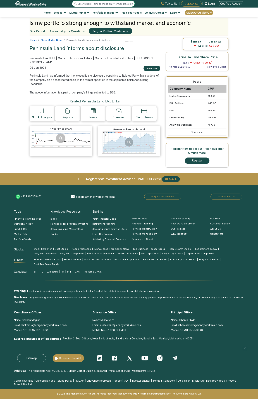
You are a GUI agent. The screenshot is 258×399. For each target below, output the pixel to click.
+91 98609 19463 (115, 330)
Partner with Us (226, 196)
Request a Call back (162, 196)
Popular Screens (81, 248)
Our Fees (215, 218)
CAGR (78, 271)
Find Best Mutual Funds (47, 259)
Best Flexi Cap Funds (155, 259)
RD (62, 271)
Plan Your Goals (131, 12)
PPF (69, 271)
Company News (120, 248)
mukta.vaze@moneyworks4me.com (121, 325)
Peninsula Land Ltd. (43, 58)
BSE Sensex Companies (100, 253)
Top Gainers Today (206, 248)
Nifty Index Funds (209, 259)
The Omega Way (180, 218)
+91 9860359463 (31, 196)
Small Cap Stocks (128, 253)
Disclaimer (184, 380)
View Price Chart (216, 66)
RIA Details (170, 179)
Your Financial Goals (104, 218)
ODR (126, 380)
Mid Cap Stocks (150, 253)
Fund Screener (72, 259)
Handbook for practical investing (70, 223)
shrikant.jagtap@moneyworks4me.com (44, 325)
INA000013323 (149, 179)
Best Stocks (61, 248)
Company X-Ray (23, 223)
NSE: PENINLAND (41, 62)
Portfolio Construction (144, 228)
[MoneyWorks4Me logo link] (31, 3)
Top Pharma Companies (200, 253)
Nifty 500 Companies (72, 253)
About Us (215, 228)
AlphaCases (101, 248)
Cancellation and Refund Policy (53, 380)
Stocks (60, 12)
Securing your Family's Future (109, 228)
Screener (119, 113)
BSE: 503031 (144, 58)
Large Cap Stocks (172, 253)
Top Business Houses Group (149, 248)
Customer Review (220, 223)
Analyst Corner (156, 12)
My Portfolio (21, 234)
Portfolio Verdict (23, 239)
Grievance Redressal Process (104, 380)
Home (47, 12)
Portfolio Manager (105, 12)
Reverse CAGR (93, 271)
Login (210, 3)
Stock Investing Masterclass (67, 228)
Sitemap (31, 358)
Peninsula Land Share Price (197, 57)
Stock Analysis (42, 113)
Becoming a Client (142, 239)
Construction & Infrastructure (114, 58)
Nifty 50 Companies (45, 253)
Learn (175, 12)
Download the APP (70, 358)
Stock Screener (43, 248)
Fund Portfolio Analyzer (97, 259)
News (93, 113)
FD (42, 271)
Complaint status (23, 380)
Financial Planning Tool (27, 218)
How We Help (139, 218)
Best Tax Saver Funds (46, 264)
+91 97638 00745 (38, 330)
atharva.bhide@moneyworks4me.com (200, 325)
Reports (68, 113)
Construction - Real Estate (75, 58)
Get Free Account (231, 3)
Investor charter (141, 380)
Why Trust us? (179, 233)
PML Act (79, 380)
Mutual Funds (79, 12)
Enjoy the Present (102, 234)
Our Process (178, 228)
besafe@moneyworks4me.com (95, 196)
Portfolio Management (144, 233)
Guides (55, 234)
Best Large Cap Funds (183, 259)
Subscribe (191, 3)
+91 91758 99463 (194, 330)
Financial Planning (142, 223)
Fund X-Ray (20, 228)
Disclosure (198, 380)
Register (197, 160)
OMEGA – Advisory (199, 12)
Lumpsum (52, 271)
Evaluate (152, 68)
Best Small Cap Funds (127, 259)
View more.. (197, 132)
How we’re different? (183, 223)
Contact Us (216, 233)
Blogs (54, 218)
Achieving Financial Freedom (109, 239)
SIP (36, 271)
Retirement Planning (104, 223)
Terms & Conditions (164, 380)
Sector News (144, 113)
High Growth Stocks (180, 248)
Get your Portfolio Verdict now (110, 31)
